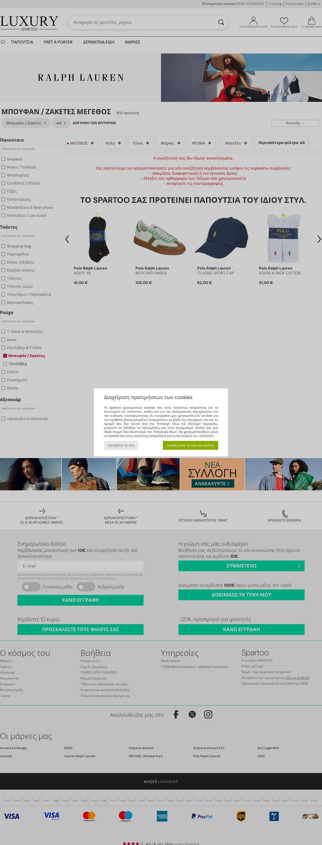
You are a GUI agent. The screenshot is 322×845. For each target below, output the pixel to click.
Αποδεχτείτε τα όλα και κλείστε (190, 445)
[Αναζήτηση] (221, 22)
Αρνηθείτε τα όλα (121, 445)
